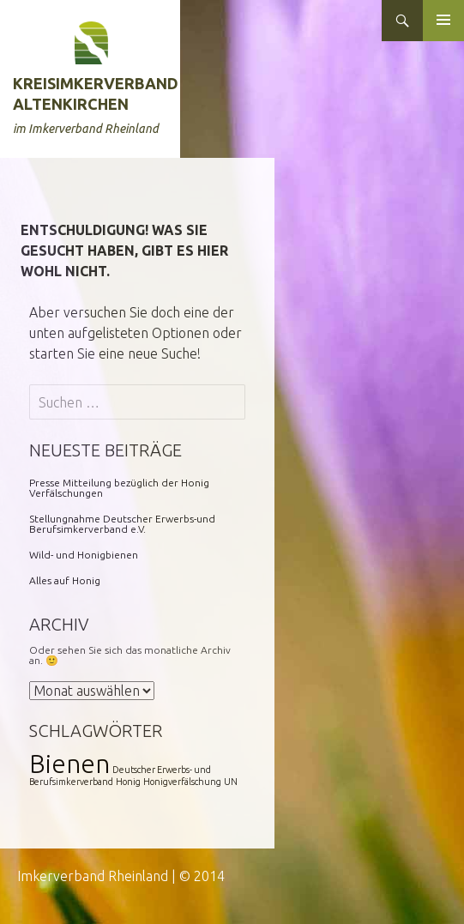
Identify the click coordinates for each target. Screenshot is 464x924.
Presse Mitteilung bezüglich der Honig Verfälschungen (119, 487)
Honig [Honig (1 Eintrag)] (128, 781)
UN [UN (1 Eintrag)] (231, 781)
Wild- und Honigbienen (83, 554)
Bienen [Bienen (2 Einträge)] (69, 764)
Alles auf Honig (64, 580)
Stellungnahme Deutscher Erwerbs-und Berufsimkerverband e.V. (122, 523)
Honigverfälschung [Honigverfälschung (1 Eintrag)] (182, 781)
